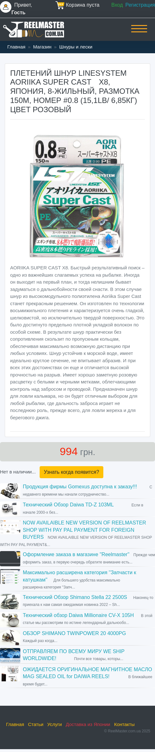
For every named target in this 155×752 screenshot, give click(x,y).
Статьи (35, 724)
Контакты (124, 724)
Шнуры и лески (76, 46)
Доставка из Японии (88, 724)
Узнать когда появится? (71, 472)
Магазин (42, 46)
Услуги (54, 724)
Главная (16, 46)
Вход (117, 5)
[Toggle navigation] (139, 33)
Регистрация (140, 5)
